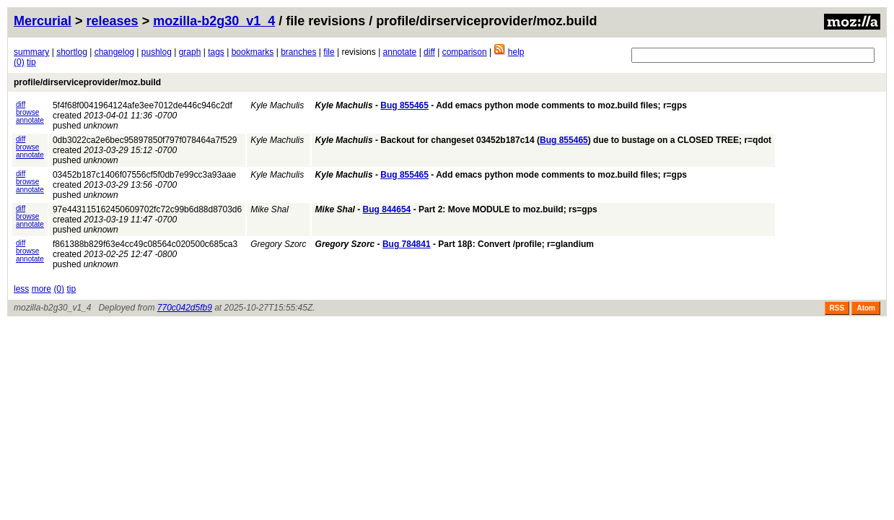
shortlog (71, 52)
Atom (865, 308)
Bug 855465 (404, 105)
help (516, 52)
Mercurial (42, 21)
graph (190, 52)
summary (31, 52)
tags (216, 52)
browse (27, 112)
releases (113, 21)
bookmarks (253, 52)
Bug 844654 (387, 209)
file (328, 52)
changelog (114, 52)
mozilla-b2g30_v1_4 (214, 21)
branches (298, 52)
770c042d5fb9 (184, 308)
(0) (19, 62)
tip (31, 62)
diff (429, 52)
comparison (464, 52)
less (21, 289)
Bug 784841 (406, 244)
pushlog (156, 52)
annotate (400, 52)
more (41, 289)
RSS (837, 308)
